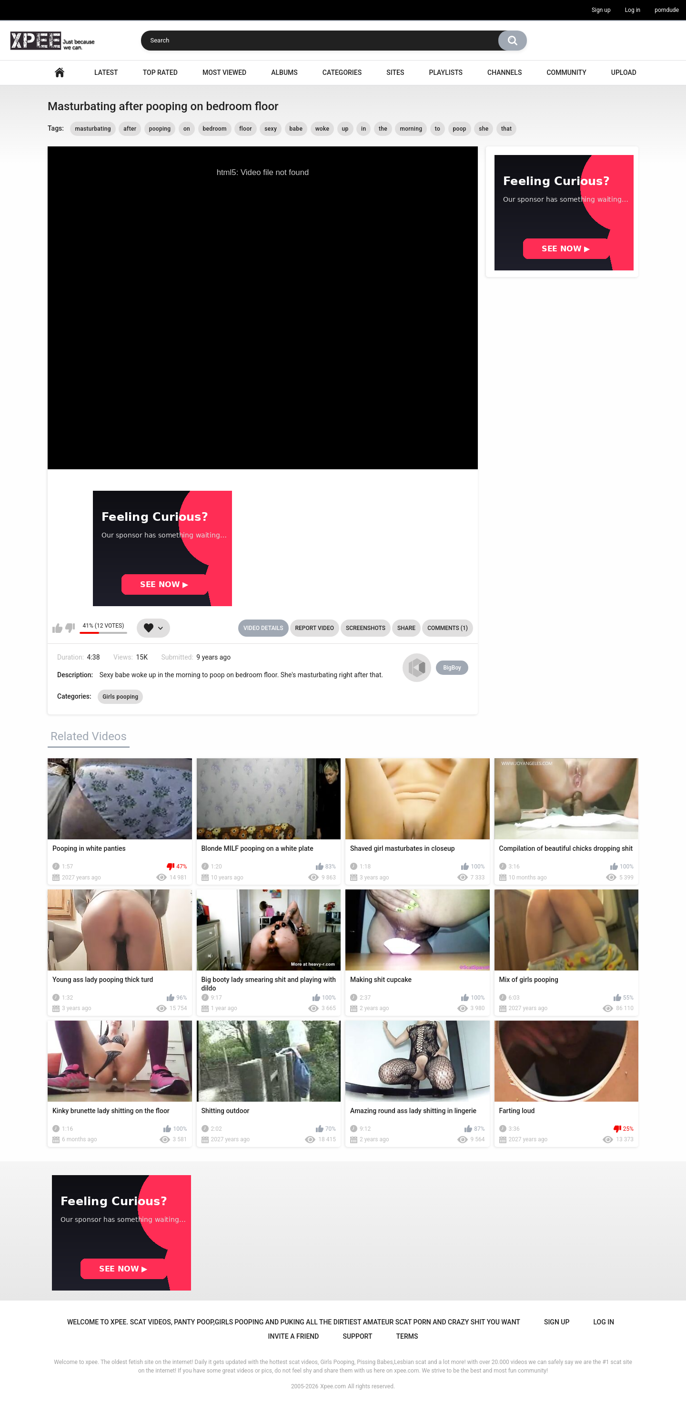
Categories (342, 72)
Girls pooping (120, 696)
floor (245, 128)
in (363, 128)
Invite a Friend (293, 1336)
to (437, 128)
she (483, 128)
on (186, 128)
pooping (160, 128)
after (129, 128)
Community (566, 72)
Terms (407, 1336)
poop (459, 128)
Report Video (314, 628)
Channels (504, 72)
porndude (667, 10)
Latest (106, 72)
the (383, 128)
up (345, 128)
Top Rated (160, 72)
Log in (633, 10)
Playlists (446, 72)
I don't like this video (70, 628)
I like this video (57, 628)
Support (357, 1336)
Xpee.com (333, 1386)
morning (411, 128)
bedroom (215, 128)
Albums (284, 72)
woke (322, 128)
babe (296, 128)
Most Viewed (224, 72)
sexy (270, 128)
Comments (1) (447, 628)
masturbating (93, 128)
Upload (623, 72)
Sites (395, 72)
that (506, 128)
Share (406, 628)
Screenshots (365, 628)
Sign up (601, 10)
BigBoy (452, 667)
